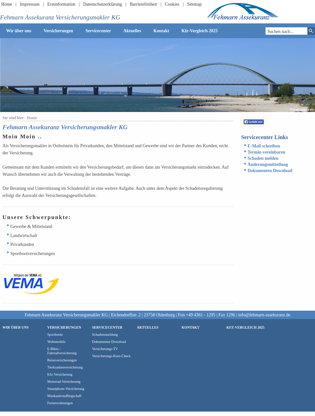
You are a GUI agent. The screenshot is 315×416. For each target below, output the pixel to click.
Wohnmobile (56, 342)
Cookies (172, 4)
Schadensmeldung (105, 334)
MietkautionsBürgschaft (64, 396)
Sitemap (194, 4)
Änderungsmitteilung (268, 164)
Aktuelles (132, 30)
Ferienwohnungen (60, 403)
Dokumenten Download (270, 170)
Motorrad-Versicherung (63, 382)
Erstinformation (61, 4)
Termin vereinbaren (266, 152)
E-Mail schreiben (264, 146)
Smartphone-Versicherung (65, 389)
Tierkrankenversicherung (65, 367)
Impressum (30, 4)
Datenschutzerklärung (102, 4)
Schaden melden (263, 158)
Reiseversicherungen (62, 360)
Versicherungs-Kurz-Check (111, 356)
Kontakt (161, 30)
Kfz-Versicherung (59, 374)
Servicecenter (98, 30)
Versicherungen (58, 30)
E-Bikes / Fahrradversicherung (62, 351)
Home (6, 4)
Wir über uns (18, 30)
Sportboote (55, 334)
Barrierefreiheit (143, 4)
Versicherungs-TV (105, 349)
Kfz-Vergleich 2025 (199, 30)
